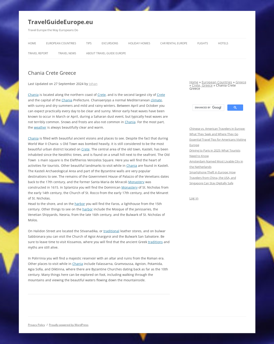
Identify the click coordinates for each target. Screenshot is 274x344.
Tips (89, 43)
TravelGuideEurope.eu (60, 22)
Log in (194, 198)
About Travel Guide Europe (106, 53)
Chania (33, 94)
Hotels (223, 43)
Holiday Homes (139, 43)
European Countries (61, 43)
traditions (155, 242)
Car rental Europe (173, 43)
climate (156, 100)
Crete (102, 94)
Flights (202, 43)
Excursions (110, 43)
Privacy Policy (36, 325)
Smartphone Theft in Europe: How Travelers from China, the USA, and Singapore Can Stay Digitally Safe (212, 177)
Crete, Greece (202, 85)
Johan (93, 84)
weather (40, 127)
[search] (208, 108)
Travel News (67, 53)
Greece (241, 82)
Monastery (136, 182)
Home (32, 43)
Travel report (38, 53)
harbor (80, 204)
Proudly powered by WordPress (68, 325)
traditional (111, 231)
